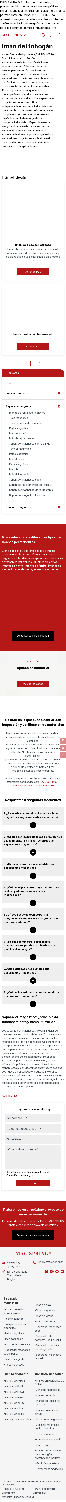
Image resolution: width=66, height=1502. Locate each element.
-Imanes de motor (14, 1391)
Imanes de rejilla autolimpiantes (27, 412)
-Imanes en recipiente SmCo (47, 1411)
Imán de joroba (18, 469)
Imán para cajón (18, 433)
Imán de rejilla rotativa (21, 438)
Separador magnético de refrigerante (31, 489)
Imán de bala (16, 459)
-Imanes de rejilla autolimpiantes (13, 1311)
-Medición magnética (47, 1463)
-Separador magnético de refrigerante (48, 1347)
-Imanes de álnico (14, 1397)
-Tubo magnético (14, 1318)
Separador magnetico (19, 406)
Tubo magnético (18, 417)
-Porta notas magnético (48, 1419)
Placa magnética (18, 464)
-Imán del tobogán (45, 1321)
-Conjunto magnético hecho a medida (47, 1426)
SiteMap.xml (39, 1493)
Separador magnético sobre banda (29, 443)
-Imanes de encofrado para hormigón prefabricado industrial (48, 1454)
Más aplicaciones (33, 683)
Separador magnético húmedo (27, 495)
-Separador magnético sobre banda (17, 1351)
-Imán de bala (43, 1304)
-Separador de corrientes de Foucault (48, 1338)
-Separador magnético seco (48, 1328)
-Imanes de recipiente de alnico (47, 1402)
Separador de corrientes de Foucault (30, 484)
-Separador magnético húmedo (48, 1356)
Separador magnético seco (25, 479)
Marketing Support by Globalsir (18, 1497)
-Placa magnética (45, 1310)
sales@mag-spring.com (14, 1264)
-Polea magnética (14, 1364)
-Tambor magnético (15, 1359)
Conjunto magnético (19, 507)
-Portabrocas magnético (49, 1468)
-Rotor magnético (45, 1433)
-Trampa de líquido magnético (15, 1326)
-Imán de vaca (43, 1444)
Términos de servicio (44, 1488)
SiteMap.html (8, 1493)
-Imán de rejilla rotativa (17, 1344)
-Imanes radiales (13, 1408)
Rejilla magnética (19, 428)
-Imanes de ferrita (14, 1402)
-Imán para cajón (13, 1338)
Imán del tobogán (19, 474)
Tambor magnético (20, 448)
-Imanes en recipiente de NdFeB (49, 1382)
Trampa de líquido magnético (26, 422)
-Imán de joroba (44, 1315)
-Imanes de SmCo (14, 1386)
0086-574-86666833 (51, 1262)
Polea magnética (19, 453)
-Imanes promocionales (17, 1419)
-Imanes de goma (14, 1413)
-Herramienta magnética (49, 1439)
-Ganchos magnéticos (47, 1389)
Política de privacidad (13, 1488)
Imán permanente (17, 392)
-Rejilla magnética (14, 1333)
